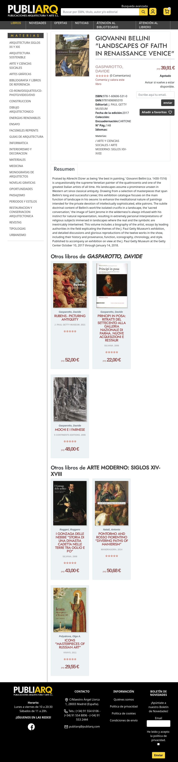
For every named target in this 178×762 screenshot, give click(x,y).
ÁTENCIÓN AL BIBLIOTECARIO (107, 25)
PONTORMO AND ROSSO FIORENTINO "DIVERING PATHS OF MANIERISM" (111, 539)
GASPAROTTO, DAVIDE (109, 69)
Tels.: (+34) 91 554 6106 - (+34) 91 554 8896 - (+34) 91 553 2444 (82, 715)
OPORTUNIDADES (21, 189)
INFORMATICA (18, 143)
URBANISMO (17, 235)
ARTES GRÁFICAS (20, 74)
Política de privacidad (124, 706)
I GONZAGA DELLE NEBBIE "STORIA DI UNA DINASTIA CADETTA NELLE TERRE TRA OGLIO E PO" (70, 542)
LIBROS (16, 23)
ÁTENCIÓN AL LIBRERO (148, 25)
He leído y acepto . (158, 736)
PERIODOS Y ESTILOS (23, 201)
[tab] (64, 169)
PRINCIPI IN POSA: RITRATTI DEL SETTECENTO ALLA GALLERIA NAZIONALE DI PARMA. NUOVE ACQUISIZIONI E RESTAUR (112, 328)
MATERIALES (17, 160)
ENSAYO (14, 124)
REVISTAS (15, 222)
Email (158, 718)
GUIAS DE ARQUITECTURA (26, 137)
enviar (167, 103)
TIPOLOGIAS (17, 229)
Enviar (158, 755)
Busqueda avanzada (135, 6)
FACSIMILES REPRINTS (23, 130)
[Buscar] (100, 11)
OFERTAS (60, 23)
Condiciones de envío (124, 720)
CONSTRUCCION (20, 101)
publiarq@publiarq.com (82, 726)
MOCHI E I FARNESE (70, 429)
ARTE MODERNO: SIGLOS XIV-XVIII (105, 471)
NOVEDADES (37, 23)
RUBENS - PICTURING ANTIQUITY (70, 317)
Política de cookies (124, 713)
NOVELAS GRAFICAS (22, 183)
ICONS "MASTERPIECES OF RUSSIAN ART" (70, 644)
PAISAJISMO (17, 195)
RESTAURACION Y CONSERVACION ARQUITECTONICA (21, 212)
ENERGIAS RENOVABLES (25, 118)
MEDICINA (16, 166)
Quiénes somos (124, 699)
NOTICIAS (81, 23)
